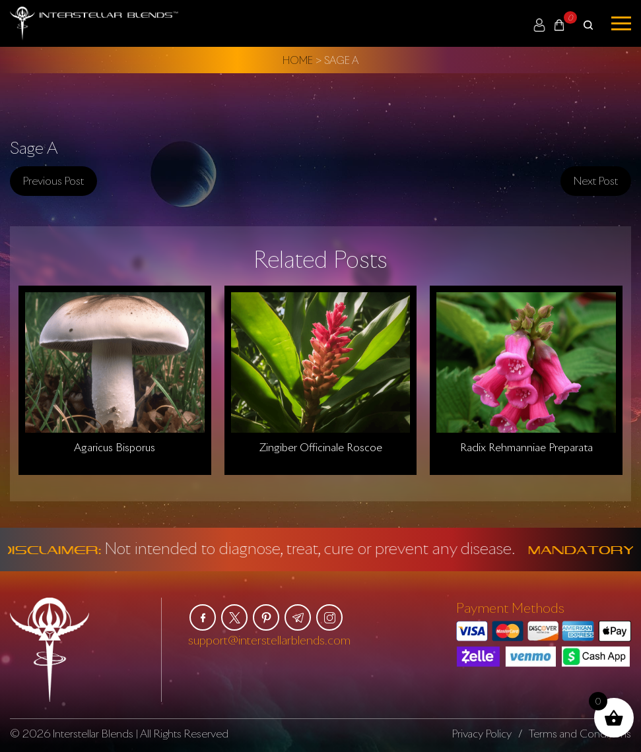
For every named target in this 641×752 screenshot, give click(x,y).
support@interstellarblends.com (269, 640)
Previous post (53, 180)
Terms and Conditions (580, 733)
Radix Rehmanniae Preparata (526, 447)
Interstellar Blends (93, 733)
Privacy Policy (482, 733)
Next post (596, 180)
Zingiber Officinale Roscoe (320, 447)
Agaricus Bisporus (114, 447)
